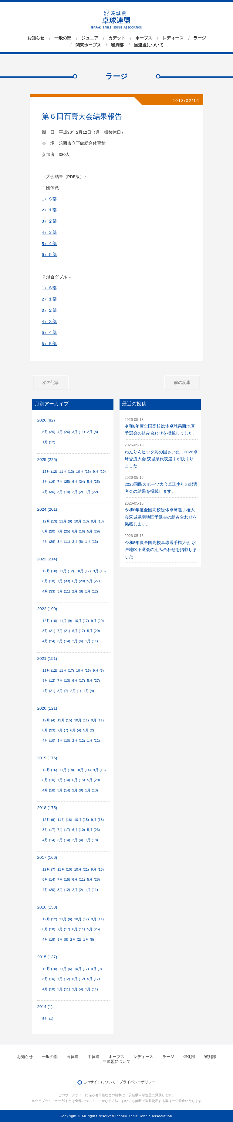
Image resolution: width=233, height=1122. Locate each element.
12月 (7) (48, 869)
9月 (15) (99, 770)
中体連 (94, 1056)
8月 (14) (48, 879)
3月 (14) (63, 492)
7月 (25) (63, 481)
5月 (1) (47, 1018)
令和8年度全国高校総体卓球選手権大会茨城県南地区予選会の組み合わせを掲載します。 (161, 517)
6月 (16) (78, 531)
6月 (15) (78, 780)
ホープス (143, 38)
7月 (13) (63, 680)
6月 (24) (78, 481)
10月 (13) (81, 521)
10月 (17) (83, 571)
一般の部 (62, 38)
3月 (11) (78, 432)
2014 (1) (45, 1006)
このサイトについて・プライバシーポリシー (119, 1082)
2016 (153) (47, 907)
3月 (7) (62, 691)
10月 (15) (83, 670)
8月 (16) (48, 481)
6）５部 (49, 254)
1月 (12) (48, 442)
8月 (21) (48, 631)
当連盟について (149, 44)
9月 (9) (96, 969)
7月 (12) (63, 979)
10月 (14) (83, 770)
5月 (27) (93, 581)
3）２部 (49, 221)
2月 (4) (77, 840)
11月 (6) (65, 919)
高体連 (73, 1056)
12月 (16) (49, 770)
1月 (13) (91, 541)
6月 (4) (75, 730)
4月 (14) (48, 840)
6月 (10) (78, 829)
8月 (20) (48, 531)
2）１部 (49, 210)
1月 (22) (91, 492)
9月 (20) (99, 471)
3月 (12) (63, 890)
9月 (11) (97, 720)
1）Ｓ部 (49, 199)
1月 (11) (91, 641)
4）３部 (49, 232)
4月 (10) (48, 740)
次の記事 (50, 382)
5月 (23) (93, 829)
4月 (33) (48, 591)
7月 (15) (63, 879)
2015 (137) (47, 957)
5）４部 (49, 243)
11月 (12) (66, 571)
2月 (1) (75, 691)
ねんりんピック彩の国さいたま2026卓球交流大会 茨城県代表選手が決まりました (161, 459)
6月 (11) (78, 879)
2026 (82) (46, 420)
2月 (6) (77, 641)
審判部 (117, 44)
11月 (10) (64, 869)
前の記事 (182, 382)
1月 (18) (91, 840)
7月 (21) (63, 631)
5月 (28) (93, 879)
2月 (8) (92, 432)
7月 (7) (62, 730)
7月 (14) (63, 780)
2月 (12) (78, 740)
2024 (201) (47, 509)
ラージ (199, 38)
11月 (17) (66, 670)
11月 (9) (65, 521)
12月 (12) (49, 471)
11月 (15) (64, 720)
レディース (173, 38)
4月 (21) (48, 691)
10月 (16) (83, 471)
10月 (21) (81, 869)
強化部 (189, 1056)
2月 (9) (77, 790)
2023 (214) (47, 559)
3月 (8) (62, 939)
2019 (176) (47, 758)
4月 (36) (48, 492)
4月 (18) (48, 790)
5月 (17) (93, 979)
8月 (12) (48, 680)
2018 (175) (47, 807)
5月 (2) (88, 730)
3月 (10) (63, 740)
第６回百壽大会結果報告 (82, 116)
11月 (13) (66, 471)
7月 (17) (63, 829)
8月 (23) (48, 730)
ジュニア (89, 38)
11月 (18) (66, 770)
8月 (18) (48, 581)
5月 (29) (93, 531)
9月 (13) (99, 571)
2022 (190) (47, 608)
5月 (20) (93, 631)
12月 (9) (48, 819)
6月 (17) (78, 631)
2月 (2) (77, 492)
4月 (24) (48, 641)
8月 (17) (48, 829)
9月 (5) (98, 670)
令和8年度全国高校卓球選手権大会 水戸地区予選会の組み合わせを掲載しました (161, 549)
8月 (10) (48, 780)
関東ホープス (88, 44)
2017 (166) (47, 857)
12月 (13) (49, 521)
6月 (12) (78, 979)
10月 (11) (81, 720)
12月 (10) (49, 571)
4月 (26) (63, 432)
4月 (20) (48, 890)
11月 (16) (64, 819)
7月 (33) (63, 581)
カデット (116, 38)
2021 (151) (47, 658)
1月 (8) (88, 939)
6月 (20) (78, 581)
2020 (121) (47, 708)
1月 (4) (88, 691)
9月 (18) (97, 521)
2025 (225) (47, 459)
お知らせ (35, 38)
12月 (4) (48, 720)
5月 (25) (48, 432)
